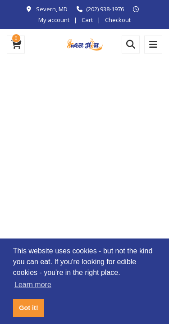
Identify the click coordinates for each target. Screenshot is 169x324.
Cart (87, 20)
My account (53, 20)
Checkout (118, 20)
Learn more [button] (32, 284)
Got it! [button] (28, 307)
